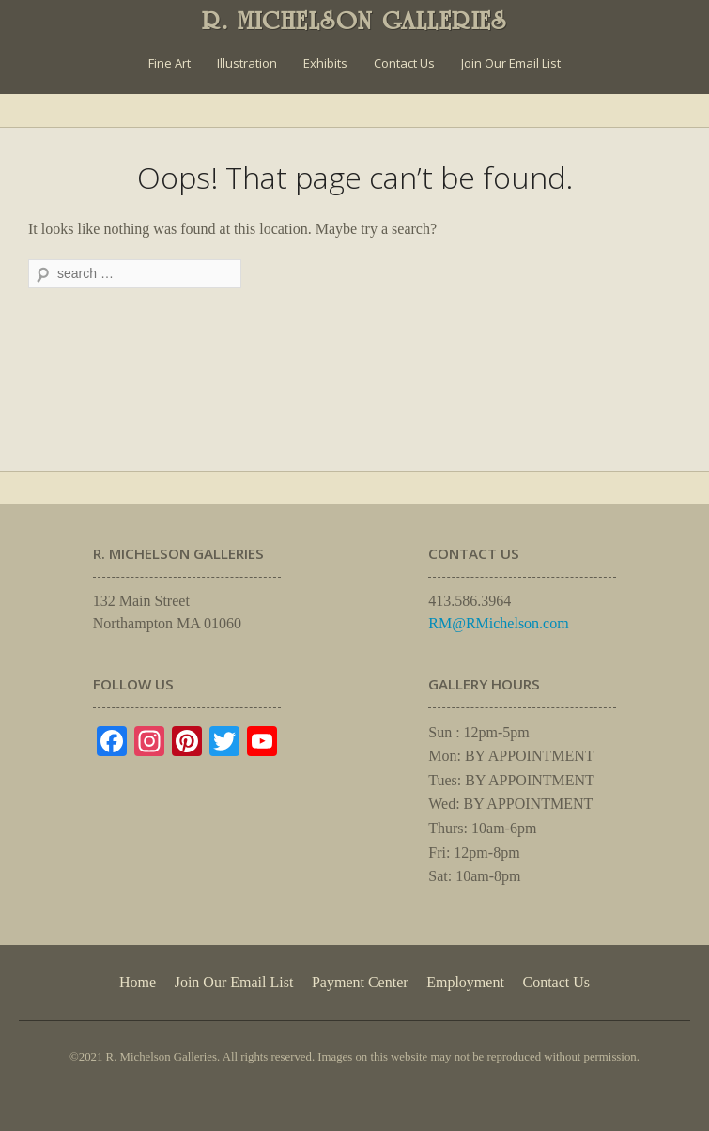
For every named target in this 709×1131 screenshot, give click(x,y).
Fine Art (169, 62)
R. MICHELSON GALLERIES (354, 21)
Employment (465, 982)
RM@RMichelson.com (498, 623)
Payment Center (360, 982)
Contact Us (404, 62)
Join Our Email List (511, 62)
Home (137, 982)
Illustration (247, 62)
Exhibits (325, 62)
